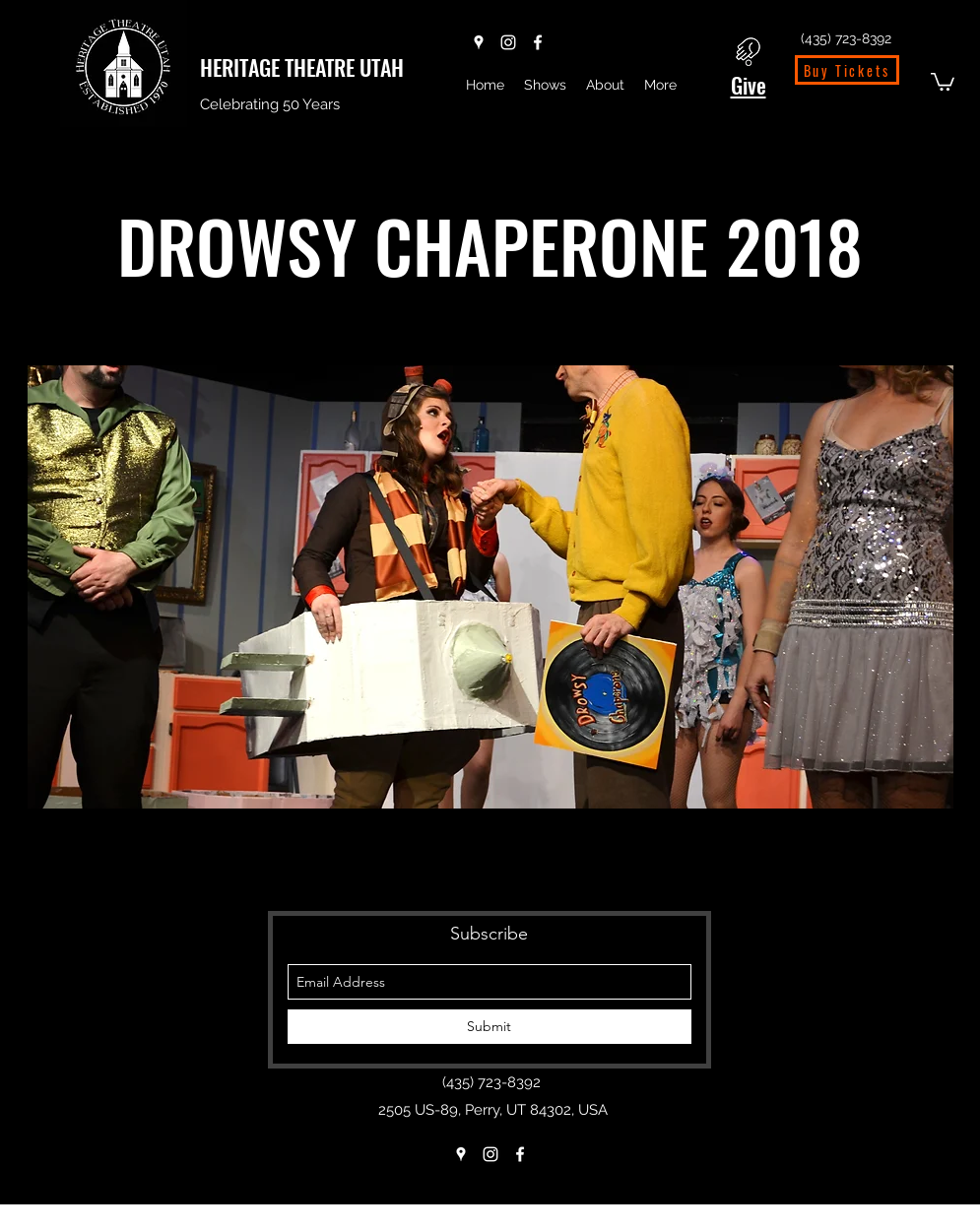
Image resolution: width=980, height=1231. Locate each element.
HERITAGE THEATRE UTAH (302, 67)
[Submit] (489, 1026)
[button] (942, 81)
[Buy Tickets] (847, 70)
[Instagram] (508, 42)
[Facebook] (538, 42)
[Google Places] (479, 42)
